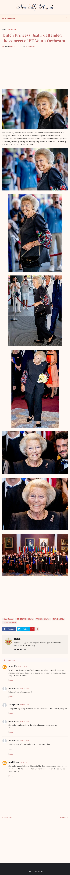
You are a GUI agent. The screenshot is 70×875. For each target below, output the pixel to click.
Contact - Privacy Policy (35, 871)
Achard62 (12, 666)
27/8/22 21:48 (24, 721)
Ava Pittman (13, 762)
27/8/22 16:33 (24, 688)
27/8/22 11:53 (22, 666)
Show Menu (10, 18)
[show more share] (37, 629)
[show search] (66, 18)
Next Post (63, 817)
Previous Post (8, 817)
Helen (17, 638)
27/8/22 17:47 (24, 704)
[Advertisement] (35, 68)
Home (4, 29)
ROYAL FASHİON (10, 622)
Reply (11, 680)
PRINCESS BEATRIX (43, 619)
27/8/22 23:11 (25, 762)
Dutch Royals (12, 29)
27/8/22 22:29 (24, 740)
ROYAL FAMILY (58, 619)
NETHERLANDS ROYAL (24, 619)
